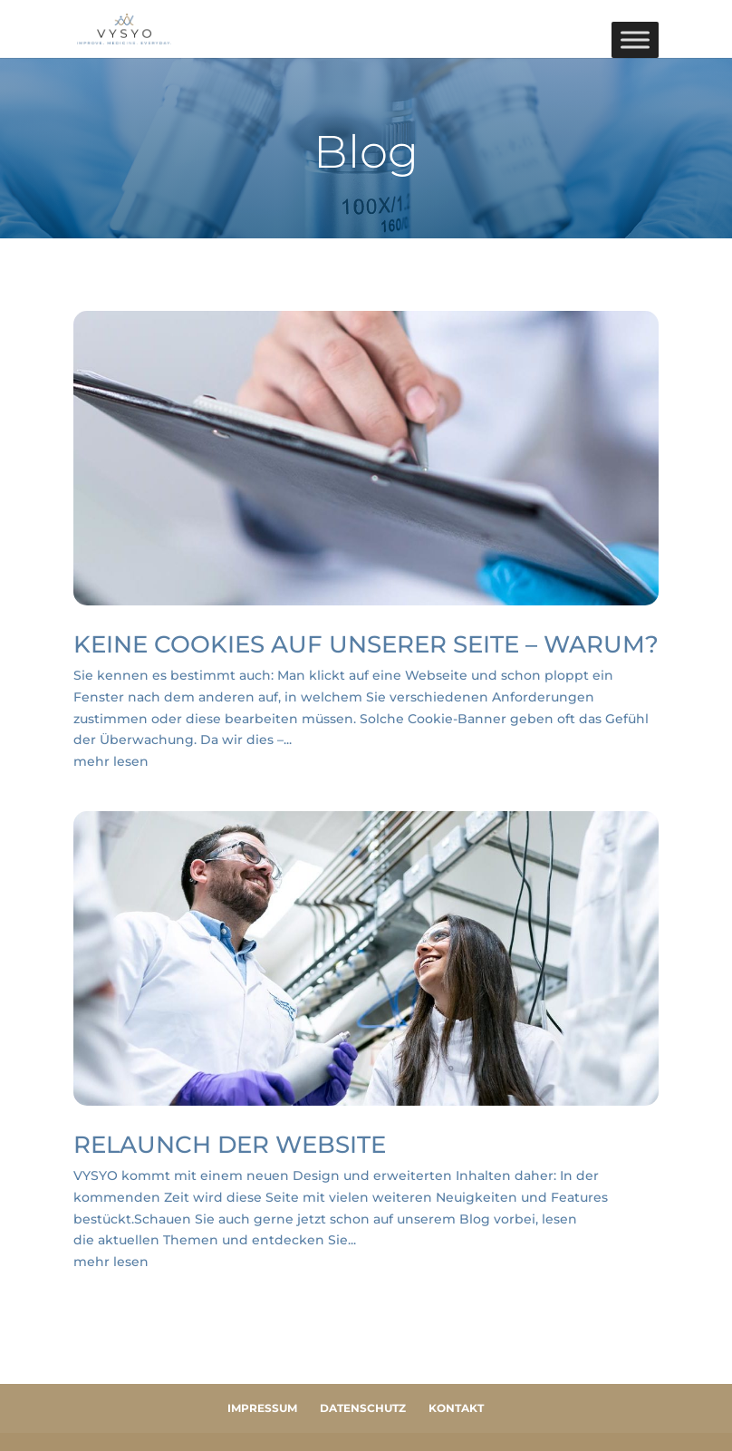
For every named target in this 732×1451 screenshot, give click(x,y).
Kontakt (456, 1408)
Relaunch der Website (229, 1144)
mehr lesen (111, 761)
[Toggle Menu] (635, 39)
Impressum (262, 1408)
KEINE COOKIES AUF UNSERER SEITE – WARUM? (366, 644)
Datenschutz (363, 1408)
